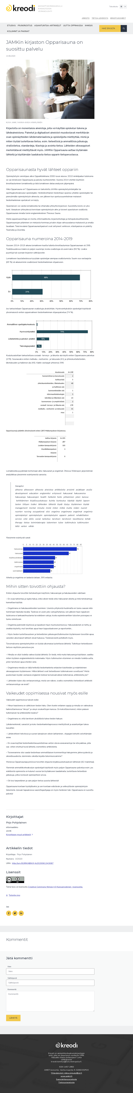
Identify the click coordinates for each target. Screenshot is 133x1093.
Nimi (9, 966)
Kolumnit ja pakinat (18, 31)
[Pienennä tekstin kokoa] (125, 7)
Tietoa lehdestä (100, 18)
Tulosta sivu (13, 895)
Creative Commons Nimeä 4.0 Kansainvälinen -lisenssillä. (55, 886)
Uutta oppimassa (73, 25)
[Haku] (124, 28)
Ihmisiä (89, 25)
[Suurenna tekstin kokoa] (121, 7)
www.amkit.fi (66, 1076)
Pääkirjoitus (25, 25)
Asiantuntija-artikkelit (47, 25)
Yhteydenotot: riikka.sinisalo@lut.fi (66, 1073)
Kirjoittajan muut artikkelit (19, 834)
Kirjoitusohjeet (118, 18)
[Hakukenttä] (110, 28)
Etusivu (11, 25)
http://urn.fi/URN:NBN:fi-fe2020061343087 (33, 863)
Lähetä (13, 1018)
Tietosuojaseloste (66, 1082)
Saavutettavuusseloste (66, 1079)
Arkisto (86, 18)
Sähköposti (12, 978)
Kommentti (12, 989)
